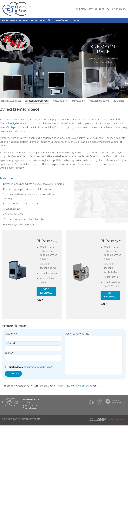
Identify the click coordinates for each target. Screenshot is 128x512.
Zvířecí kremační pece (35, 101)
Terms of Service (83, 385)
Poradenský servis (98, 101)
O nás (5, 20)
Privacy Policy (63, 385)
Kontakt (76, 20)
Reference (117, 101)
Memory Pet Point (19, 20)
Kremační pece (62, 20)
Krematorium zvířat (41, 20)
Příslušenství (58, 101)
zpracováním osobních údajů (37, 367)
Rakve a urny (77, 101)
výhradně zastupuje (46, 119)
